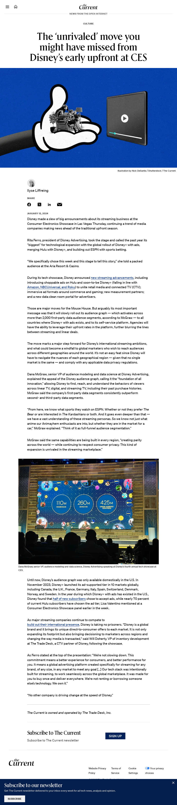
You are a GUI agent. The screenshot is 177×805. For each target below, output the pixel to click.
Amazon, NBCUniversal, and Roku (51, 287)
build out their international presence (53, 624)
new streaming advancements (112, 278)
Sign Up (115, 736)
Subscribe (15, 798)
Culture (88, 23)
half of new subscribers (69, 599)
